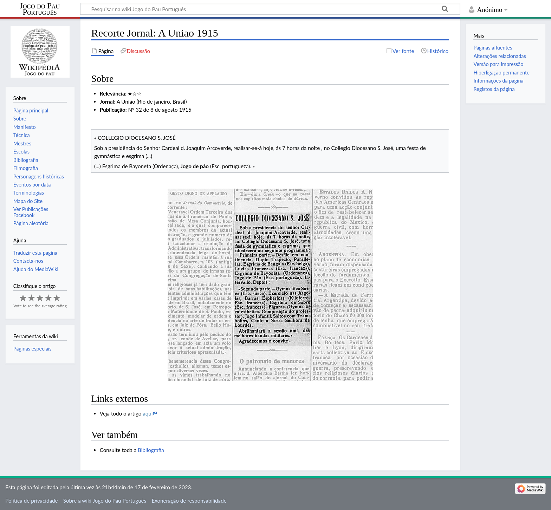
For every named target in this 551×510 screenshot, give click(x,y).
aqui (148, 413)
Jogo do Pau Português (40, 9)
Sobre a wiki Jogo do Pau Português (104, 500)
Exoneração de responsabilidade (188, 500)
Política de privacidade (31, 500)
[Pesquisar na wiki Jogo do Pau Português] (270, 8)
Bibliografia (151, 450)
